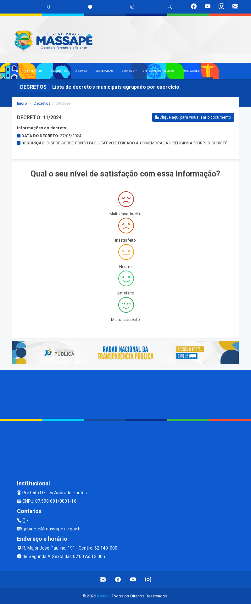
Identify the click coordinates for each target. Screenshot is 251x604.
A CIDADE (82, 71)
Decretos (42, 103)
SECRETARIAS (105, 71)
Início (22, 103)
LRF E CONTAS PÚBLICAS (159, 71)
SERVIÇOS (129, 71)
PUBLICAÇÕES (192, 71)
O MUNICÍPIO (60, 71)
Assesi (103, 596)
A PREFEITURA (34, 71)
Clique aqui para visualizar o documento (193, 117)
